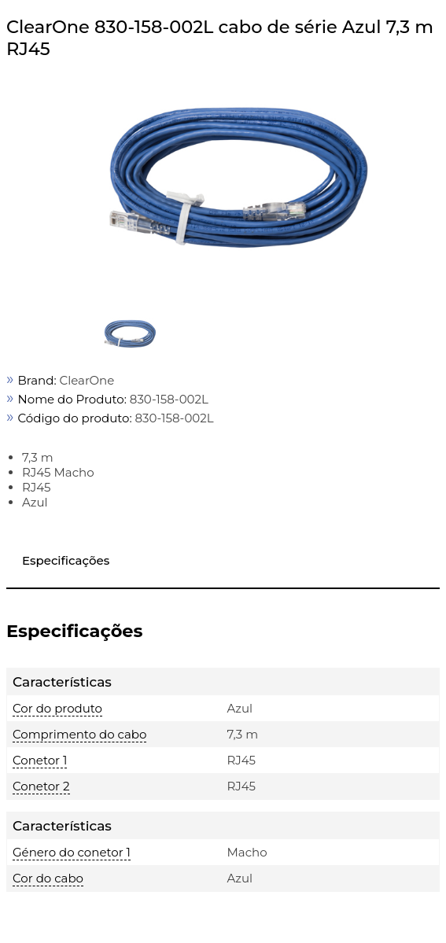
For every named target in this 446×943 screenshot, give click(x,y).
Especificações (65, 560)
